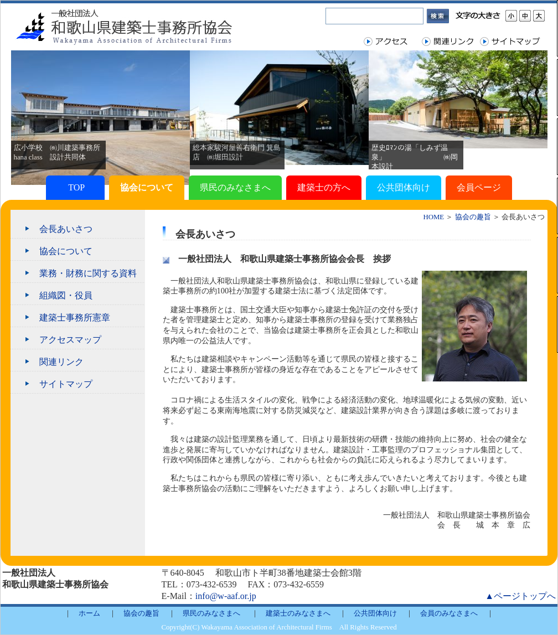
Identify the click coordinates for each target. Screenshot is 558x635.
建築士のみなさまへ (298, 613)
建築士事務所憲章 (74, 317)
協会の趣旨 (473, 217)
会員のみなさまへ (449, 613)
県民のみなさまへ (235, 187)
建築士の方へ (323, 187)
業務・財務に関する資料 (88, 273)
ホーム (89, 613)
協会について (146, 187)
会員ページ (479, 187)
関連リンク (61, 361)
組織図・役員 (65, 295)
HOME (434, 217)
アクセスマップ (70, 339)
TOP (75, 187)
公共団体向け (403, 187)
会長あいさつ (65, 229)
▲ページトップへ (520, 596)
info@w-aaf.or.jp (225, 596)
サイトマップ (65, 384)
